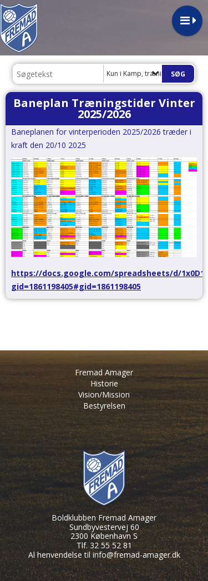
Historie (104, 383)
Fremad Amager (104, 372)
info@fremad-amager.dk (136, 554)
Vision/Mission (104, 394)
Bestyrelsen (104, 405)
